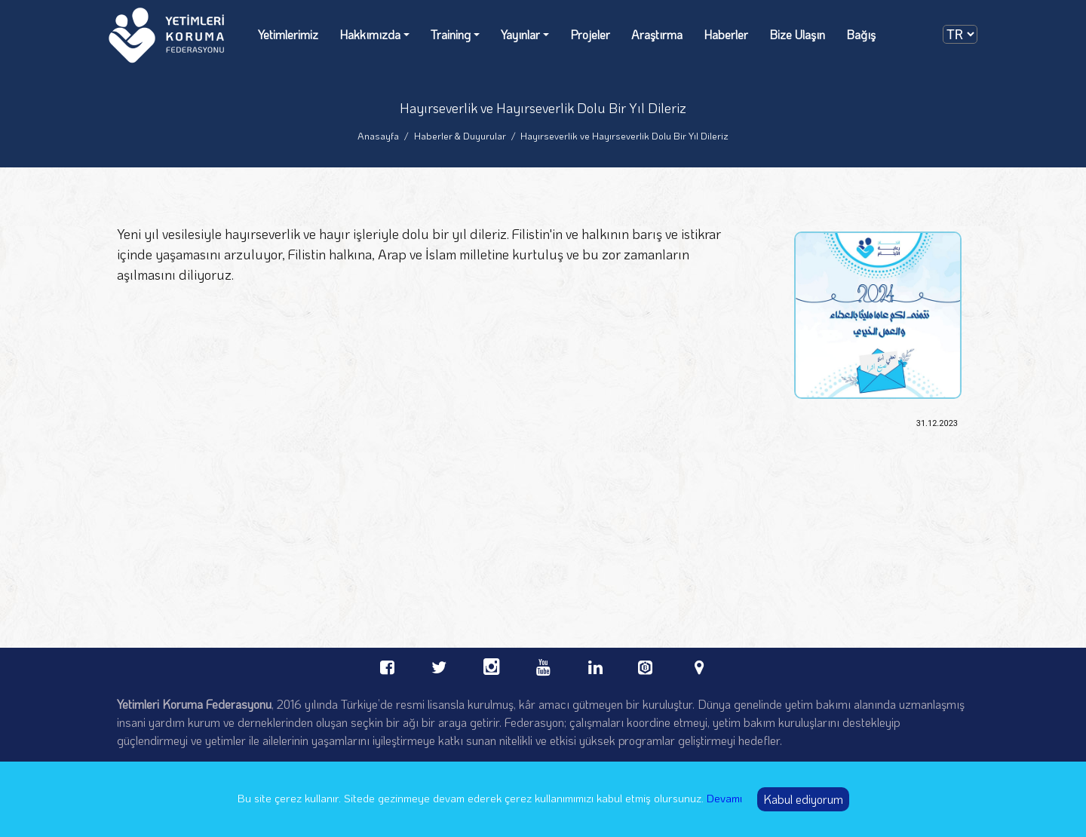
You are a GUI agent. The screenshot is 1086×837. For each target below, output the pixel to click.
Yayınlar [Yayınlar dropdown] (520, 34)
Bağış (861, 34)
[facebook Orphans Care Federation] (387, 664)
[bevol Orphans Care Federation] (647, 663)
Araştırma (657, 34)
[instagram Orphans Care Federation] (491, 664)
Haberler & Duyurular (460, 135)
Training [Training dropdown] (451, 34)
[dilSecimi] (960, 34)
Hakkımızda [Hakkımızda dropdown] (369, 34)
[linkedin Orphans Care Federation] (595, 664)
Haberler (726, 34)
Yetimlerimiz (288, 34)
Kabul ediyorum (803, 799)
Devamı (724, 797)
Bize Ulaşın (797, 34)
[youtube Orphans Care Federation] (543, 664)
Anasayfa (378, 135)
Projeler (590, 34)
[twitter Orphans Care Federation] (439, 664)
